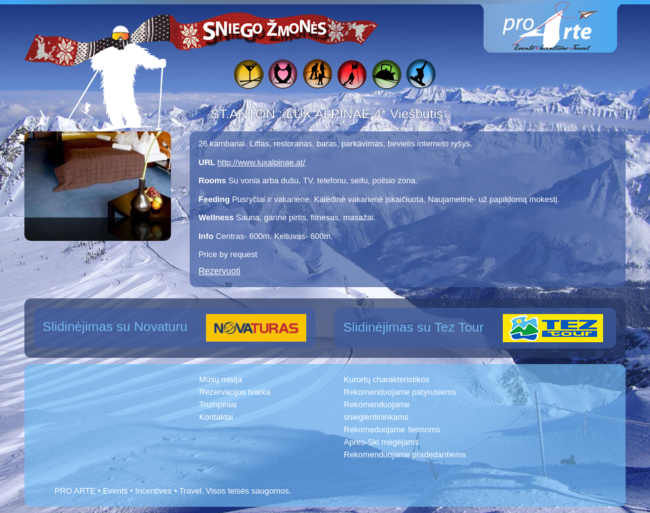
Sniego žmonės (265, 28)
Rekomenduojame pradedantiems (405, 454)
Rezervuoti (219, 271)
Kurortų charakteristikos (387, 379)
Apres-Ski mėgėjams (381, 442)
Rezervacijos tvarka (234, 392)
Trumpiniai (218, 404)
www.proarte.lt (560, 26)
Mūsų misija (220, 379)
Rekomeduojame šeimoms (392, 429)
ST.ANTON (244, 113)
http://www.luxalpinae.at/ (261, 162)
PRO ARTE (75, 490)
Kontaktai (216, 417)
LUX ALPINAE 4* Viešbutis (364, 113)
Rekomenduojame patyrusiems (400, 392)
